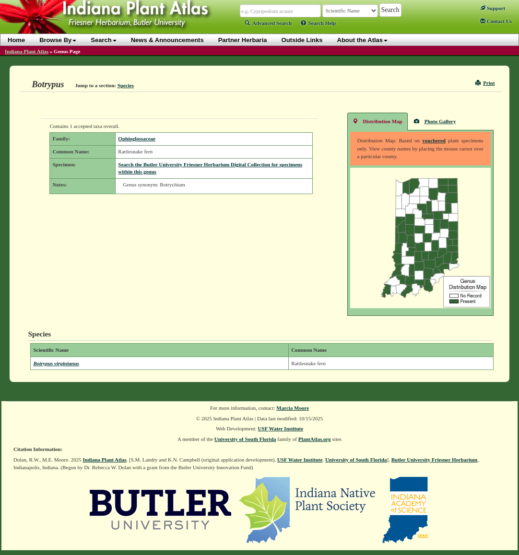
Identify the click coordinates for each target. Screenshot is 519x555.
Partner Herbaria (242, 40)
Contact (496, 21)
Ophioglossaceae (136, 138)
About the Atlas (362, 40)
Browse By (57, 40)
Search (103, 40)
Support (492, 8)
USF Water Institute (281, 428)
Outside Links (302, 40)
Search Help (318, 23)
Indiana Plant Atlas (26, 51)
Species (126, 85)
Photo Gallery (435, 121)
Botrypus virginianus (56, 363)
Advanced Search (268, 23)
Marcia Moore (292, 408)
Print (485, 83)
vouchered (434, 140)
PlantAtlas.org (314, 439)
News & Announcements (167, 40)
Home (16, 40)
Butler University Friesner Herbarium (434, 459)
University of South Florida (245, 439)
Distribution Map (377, 121)
